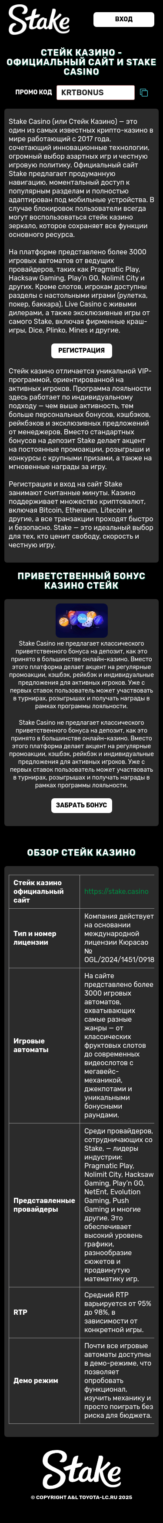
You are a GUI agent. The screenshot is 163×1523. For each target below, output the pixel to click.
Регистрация (81, 350)
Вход (124, 19)
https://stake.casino (116, 891)
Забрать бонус (81, 805)
